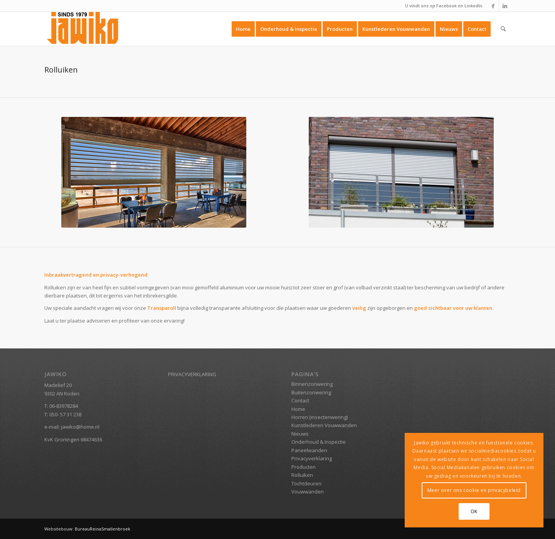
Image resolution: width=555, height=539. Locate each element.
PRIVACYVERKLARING (192, 374)
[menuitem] (243, 29)
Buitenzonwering (311, 392)
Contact (300, 400)
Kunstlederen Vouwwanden (324, 425)
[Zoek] (503, 29)
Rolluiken (302, 474)
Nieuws (300, 433)
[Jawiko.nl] (84, 29)
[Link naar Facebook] (493, 6)
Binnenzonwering (312, 383)
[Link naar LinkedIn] (505, 6)
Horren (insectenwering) (319, 417)
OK (474, 511)
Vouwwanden (307, 491)
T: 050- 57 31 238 (62, 414)
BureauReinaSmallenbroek (102, 529)
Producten (303, 466)
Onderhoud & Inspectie (318, 441)
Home (298, 409)
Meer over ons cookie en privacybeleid (474, 490)
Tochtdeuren (306, 483)
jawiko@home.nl (80, 426)
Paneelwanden (309, 450)
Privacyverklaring (311, 458)
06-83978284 (63, 405)
